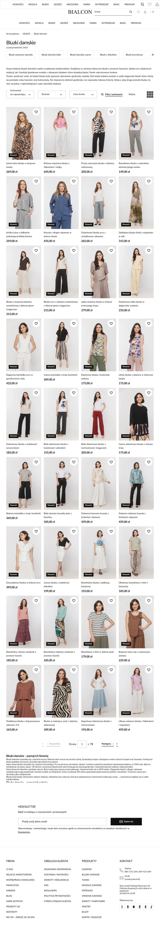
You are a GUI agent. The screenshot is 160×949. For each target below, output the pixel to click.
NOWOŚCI (24, 32)
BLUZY (85, 921)
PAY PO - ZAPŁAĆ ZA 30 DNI (20, 926)
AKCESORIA (79, 32)
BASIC (123, 32)
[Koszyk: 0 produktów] (152, 21)
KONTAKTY (12, 921)
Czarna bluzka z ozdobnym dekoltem (56, 594)
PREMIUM (136, 32)
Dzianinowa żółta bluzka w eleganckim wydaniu (131, 313)
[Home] (80, 21)
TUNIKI (85, 889)
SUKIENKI (87, 879)
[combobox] (20, 103)
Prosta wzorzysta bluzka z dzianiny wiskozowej (97, 175)
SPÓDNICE (87, 900)
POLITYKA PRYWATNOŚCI (57, 905)
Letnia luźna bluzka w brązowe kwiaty (20, 175)
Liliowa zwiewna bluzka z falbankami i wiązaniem (136, 732)
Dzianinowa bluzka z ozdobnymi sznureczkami (21, 455)
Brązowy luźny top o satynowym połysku (134, 663)
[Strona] (82, 753)
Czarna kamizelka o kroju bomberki (60, 384)
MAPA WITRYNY (14, 911)
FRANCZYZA (12, 895)
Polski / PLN (146, 12)
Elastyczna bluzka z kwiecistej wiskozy (95, 386)
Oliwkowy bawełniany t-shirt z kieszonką (133, 594)
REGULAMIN (50, 900)
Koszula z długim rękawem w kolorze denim (57, 244)
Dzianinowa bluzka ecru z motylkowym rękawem (93, 244)
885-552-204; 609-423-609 (138, 881)
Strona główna (12, 43)
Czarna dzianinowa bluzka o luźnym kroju (136, 455)
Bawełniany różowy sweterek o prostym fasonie (21, 663)
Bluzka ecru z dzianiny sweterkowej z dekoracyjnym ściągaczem (61, 313)
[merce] (32, 944)
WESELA (39, 32)
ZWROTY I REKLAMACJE (56, 889)
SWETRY (86, 916)
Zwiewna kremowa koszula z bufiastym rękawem (95, 525)
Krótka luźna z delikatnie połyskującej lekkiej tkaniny (19, 244)
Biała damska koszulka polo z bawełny (58, 525)
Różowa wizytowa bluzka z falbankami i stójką (56, 175)
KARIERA (10, 900)
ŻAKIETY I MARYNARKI (93, 911)
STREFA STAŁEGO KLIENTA (57, 911)
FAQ (46, 895)
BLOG (112, 12)
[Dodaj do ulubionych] (36, 121)
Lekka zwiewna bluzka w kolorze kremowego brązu (96, 313)
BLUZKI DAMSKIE (91, 884)
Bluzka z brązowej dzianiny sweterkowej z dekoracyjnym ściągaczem (20, 315)
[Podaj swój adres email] (62, 831)
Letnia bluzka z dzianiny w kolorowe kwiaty (136, 386)
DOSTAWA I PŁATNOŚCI (56, 884)
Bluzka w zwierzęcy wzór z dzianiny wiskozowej (61, 732)
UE (126, 12)
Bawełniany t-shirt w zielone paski (97, 661)
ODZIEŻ (64, 32)
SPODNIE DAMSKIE (92, 905)
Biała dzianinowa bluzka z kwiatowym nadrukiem (56, 455)
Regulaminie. (24, 841)
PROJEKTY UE (13, 916)
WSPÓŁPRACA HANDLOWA (20, 889)
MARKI (93, 32)
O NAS (9, 879)
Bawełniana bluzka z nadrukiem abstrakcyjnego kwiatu (134, 175)
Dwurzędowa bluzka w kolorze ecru (23, 592)
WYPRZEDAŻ (108, 32)
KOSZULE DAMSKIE (92, 895)
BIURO (51, 32)
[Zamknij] (152, 5)
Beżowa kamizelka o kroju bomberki (23, 523)
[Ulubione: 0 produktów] (138, 21)
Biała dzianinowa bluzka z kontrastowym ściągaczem (94, 455)
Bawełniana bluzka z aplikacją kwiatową (95, 594)
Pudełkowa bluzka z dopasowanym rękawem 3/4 (23, 732)
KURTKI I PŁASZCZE (92, 926)
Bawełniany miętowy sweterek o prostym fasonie (59, 663)
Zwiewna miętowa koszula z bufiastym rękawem (132, 525)
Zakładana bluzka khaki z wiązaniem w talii (136, 244)
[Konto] (145, 21)
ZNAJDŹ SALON (93, 12)
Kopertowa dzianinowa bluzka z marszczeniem (96, 732)
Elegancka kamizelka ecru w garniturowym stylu (19, 386)
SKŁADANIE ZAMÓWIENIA (57, 879)
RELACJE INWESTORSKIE (19, 884)
